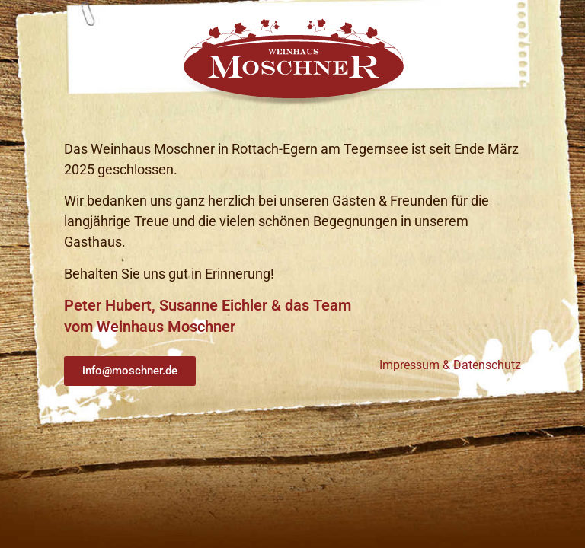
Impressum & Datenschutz (450, 365)
